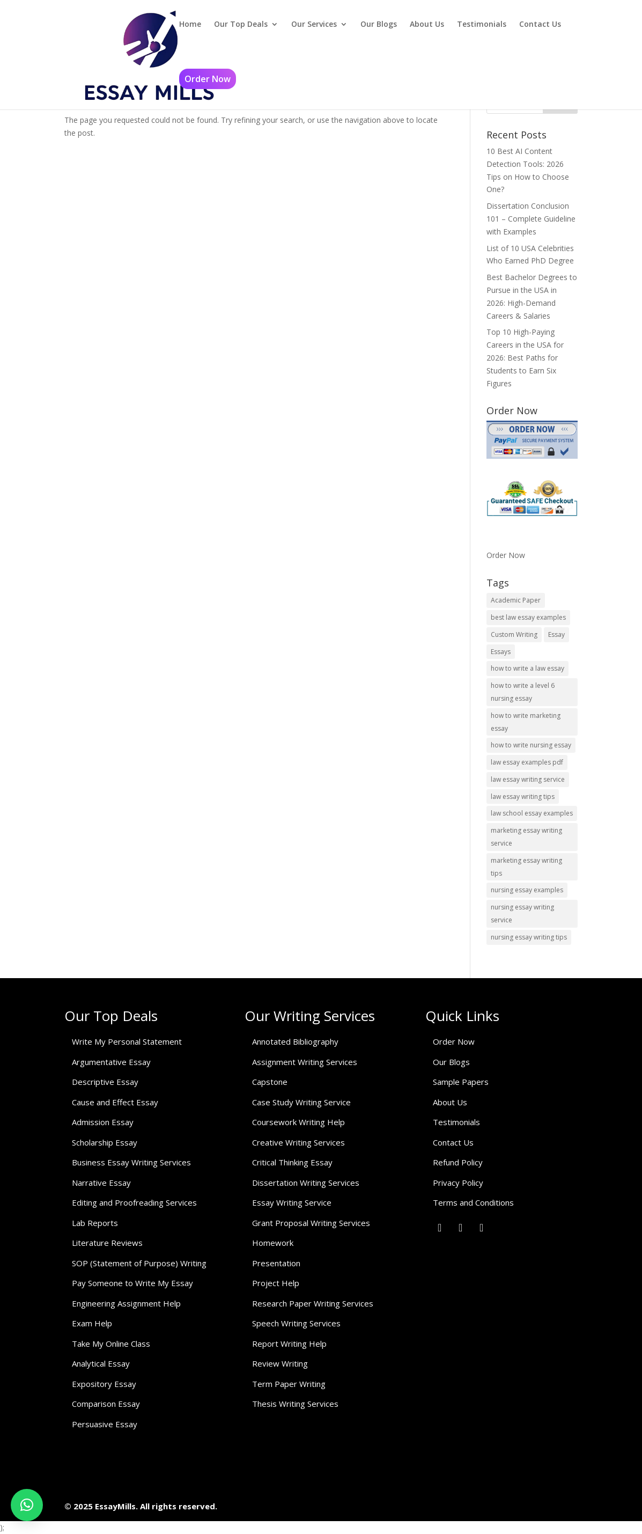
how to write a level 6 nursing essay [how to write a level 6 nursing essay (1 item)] (523, 692)
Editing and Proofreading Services (134, 1202)
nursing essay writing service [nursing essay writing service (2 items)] (522, 913)
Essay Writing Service (291, 1202)
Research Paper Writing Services (312, 1303)
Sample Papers (461, 1081)
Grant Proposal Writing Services (311, 1222)
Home (190, 24)
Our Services (314, 24)
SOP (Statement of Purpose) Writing (139, 1263)
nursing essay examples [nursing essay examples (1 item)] (527, 889)
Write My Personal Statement (127, 1041)
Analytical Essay (101, 1363)
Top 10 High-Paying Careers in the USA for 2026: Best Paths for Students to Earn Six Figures (525, 357)
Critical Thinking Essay (292, 1162)
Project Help (275, 1283)
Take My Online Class (111, 1343)
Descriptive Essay (105, 1081)
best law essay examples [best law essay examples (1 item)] (528, 617)
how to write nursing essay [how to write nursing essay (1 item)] (531, 745)
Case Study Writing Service (301, 1102)
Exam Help (92, 1323)
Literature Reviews (107, 1242)
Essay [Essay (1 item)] (556, 634)
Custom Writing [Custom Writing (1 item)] (514, 634)
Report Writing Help (289, 1343)
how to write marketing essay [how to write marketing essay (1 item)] (525, 722)
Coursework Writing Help (298, 1122)
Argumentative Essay (111, 1061)
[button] (27, 1505)
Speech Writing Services (296, 1323)
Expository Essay (104, 1383)
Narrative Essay (101, 1182)
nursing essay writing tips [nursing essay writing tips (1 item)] (529, 937)
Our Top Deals (241, 24)
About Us (427, 24)
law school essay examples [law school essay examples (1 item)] (532, 813)
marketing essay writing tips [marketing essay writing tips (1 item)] (526, 867)
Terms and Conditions (473, 1202)
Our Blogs (378, 24)
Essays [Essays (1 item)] (501, 651)
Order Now (208, 79)
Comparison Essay (106, 1403)
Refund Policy (458, 1162)
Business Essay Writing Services (131, 1162)
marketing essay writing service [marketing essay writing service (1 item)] (526, 837)
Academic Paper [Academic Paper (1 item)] (516, 600)
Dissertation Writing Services (305, 1182)
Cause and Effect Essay (115, 1102)
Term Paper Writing (289, 1383)
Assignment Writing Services (304, 1061)
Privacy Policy (458, 1182)
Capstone (269, 1081)
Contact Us (540, 24)
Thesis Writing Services (295, 1403)
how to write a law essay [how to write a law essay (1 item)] (527, 668)
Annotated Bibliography (295, 1041)
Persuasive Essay (104, 1424)
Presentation (276, 1263)
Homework (272, 1242)
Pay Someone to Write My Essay (132, 1283)
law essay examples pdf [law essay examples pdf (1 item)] (527, 762)
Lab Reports (95, 1222)
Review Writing (280, 1363)
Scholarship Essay (104, 1142)
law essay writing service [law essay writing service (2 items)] (528, 779)
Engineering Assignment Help (126, 1303)
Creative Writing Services (298, 1142)
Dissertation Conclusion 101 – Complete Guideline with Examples (530, 219)
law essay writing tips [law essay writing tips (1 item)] (523, 796)
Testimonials (481, 24)
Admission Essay (103, 1122)
